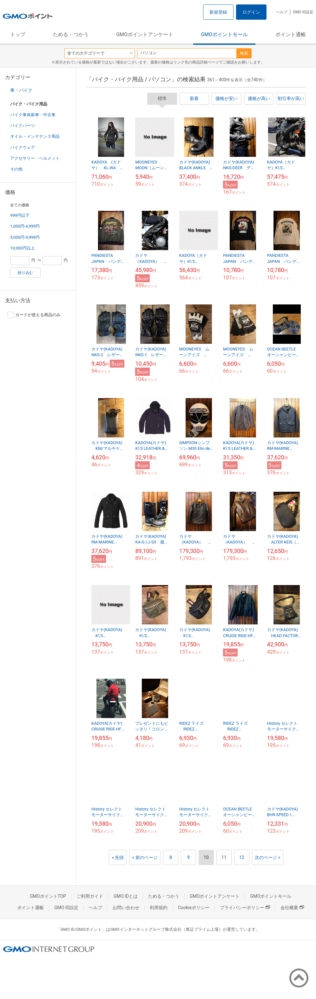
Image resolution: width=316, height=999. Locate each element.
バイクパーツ (22, 125)
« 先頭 (118, 857)
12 (241, 857)
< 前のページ (145, 857)
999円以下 (20, 215)
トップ (17, 34)
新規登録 (218, 12)
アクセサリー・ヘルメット (35, 158)
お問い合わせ (126, 907)
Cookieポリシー (193, 907)
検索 (244, 53)
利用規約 (159, 907)
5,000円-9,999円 (25, 237)
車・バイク (21, 90)
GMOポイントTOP (48, 896)
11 (224, 857)
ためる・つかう (71, 34)
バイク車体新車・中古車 (33, 114)
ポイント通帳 (290, 34)
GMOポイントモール (224, 34)
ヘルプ (281, 12)
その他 (16, 169)
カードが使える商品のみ (34, 315)
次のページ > (267, 857)
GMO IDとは (126, 896)
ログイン (251, 12)
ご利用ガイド (89, 896)
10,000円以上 (22, 248)
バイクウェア (22, 147)
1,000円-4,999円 (25, 226)
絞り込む (25, 272)
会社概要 (292, 907)
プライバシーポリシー (245, 907)
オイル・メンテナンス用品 (35, 136)
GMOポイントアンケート (144, 34)
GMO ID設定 (303, 12)
